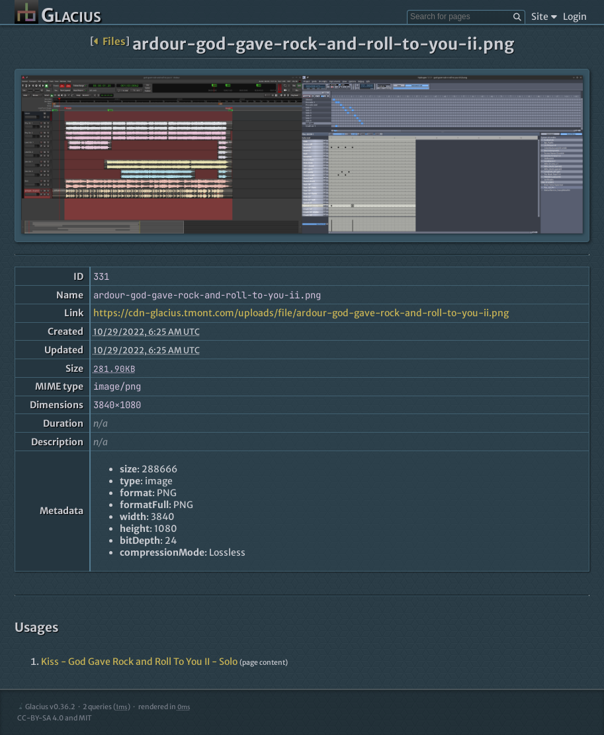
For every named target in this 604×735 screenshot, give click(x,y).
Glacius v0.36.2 (46, 707)
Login (575, 16)
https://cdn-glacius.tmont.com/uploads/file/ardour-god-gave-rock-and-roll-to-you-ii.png (301, 313)
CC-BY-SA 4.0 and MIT (54, 718)
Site (544, 16)
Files (109, 41)
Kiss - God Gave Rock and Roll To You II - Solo (139, 662)
